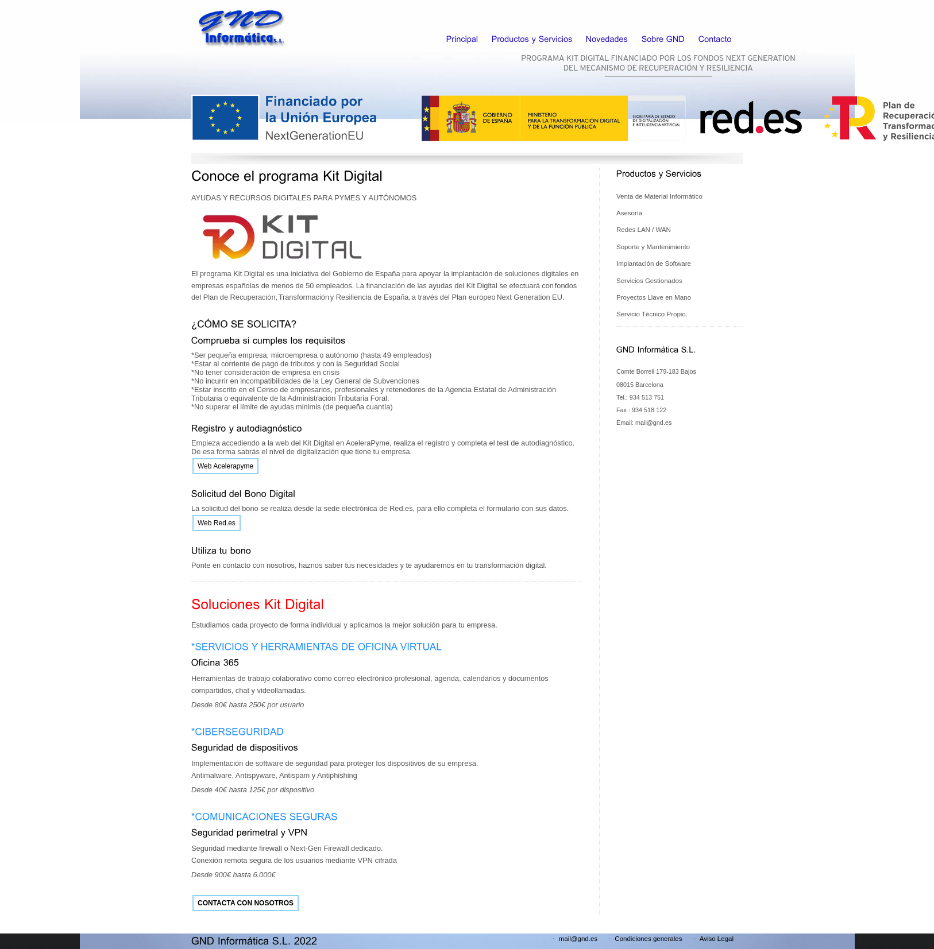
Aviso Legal (717, 938)
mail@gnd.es (578, 938)
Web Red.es (217, 523)
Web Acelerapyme (225, 466)
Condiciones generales (648, 938)
